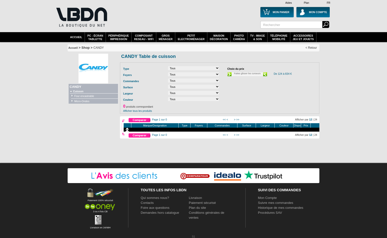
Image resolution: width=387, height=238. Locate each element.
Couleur (284, 125)
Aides (288, 2)
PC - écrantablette (95, 37)
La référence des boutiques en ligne (81, 20)
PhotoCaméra (239, 37)
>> (237, 119)
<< (224, 119)
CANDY (99, 47)
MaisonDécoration (219, 37)
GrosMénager (166, 37)
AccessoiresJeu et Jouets (303, 37)
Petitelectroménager (191, 37)
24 (315, 119)
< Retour (311, 47)
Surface (246, 125)
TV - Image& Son (257, 37)
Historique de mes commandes (280, 208)
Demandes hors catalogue (160, 212)
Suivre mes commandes (275, 203)
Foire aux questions (155, 208)
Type (184, 125)
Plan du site (197, 208)
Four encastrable (84, 96)
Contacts (147, 203)
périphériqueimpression (118, 37)
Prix (306, 125)
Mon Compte (267, 198)
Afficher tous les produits (137, 110)
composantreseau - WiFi (144, 37)
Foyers (199, 125)
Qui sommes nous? (155, 198)
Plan (306, 2)
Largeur (265, 125)
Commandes (222, 125)
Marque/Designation (155, 125)
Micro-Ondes (81, 101)
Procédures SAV (270, 212)
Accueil (76, 37)
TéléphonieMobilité (278, 37)
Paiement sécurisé (202, 203)
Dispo (297, 125)
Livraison (195, 198)
